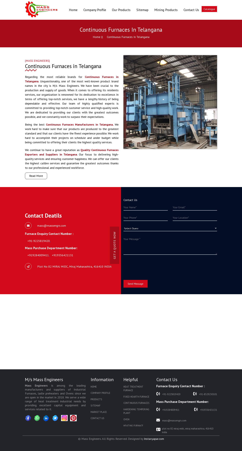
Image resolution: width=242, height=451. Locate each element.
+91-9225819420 (168, 394)
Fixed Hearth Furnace (136, 396)
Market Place (99, 412)
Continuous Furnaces (136, 402)
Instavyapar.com (154, 439)
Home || (98, 37)
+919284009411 (167, 409)
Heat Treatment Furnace (133, 388)
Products (96, 399)
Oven (126, 419)
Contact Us (191, 10)
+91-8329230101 (205, 394)
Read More (36, 176)
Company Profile (94, 10)
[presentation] (148, 265)
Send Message (135, 283)
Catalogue (209, 9)
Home (73, 10)
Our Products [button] (121, 10)
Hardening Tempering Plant (136, 411)
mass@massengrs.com (171, 420)
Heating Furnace (133, 425)
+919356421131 (205, 409)
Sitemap (142, 10)
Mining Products (166, 10)
